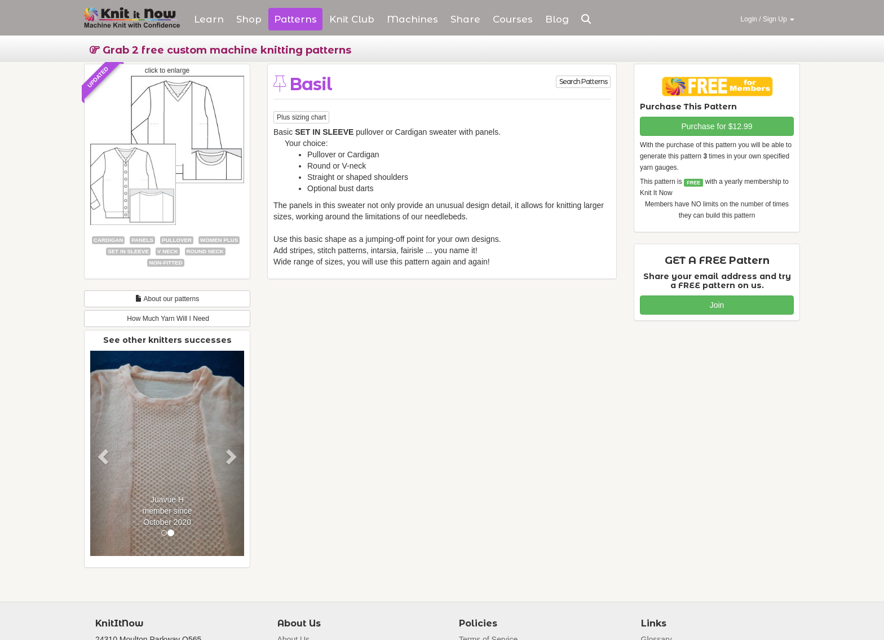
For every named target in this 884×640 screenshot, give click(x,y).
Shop (249, 19)
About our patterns (167, 299)
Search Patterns (583, 81)
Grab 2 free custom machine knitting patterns (220, 50)
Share (465, 19)
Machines (412, 19)
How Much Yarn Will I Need (167, 319)
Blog (557, 19)
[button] (586, 19)
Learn (209, 19)
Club (351, 19)
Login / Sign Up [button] (767, 19)
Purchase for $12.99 (716, 126)
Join (717, 305)
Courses (513, 19)
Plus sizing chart (301, 117)
